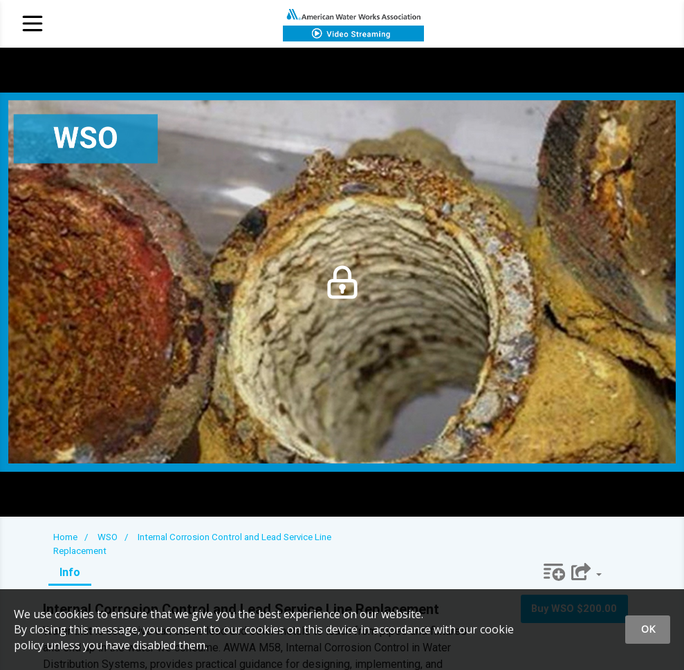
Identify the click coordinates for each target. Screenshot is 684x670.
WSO (108, 537)
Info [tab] (69, 572)
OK (648, 628)
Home (65, 537)
